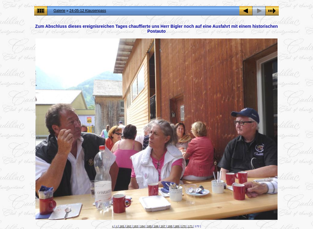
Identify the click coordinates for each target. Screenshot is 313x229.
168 (170, 226)
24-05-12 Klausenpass (87, 11)
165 (149, 226)
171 (190, 226)
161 (122, 226)
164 (142, 226)
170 (183, 226)
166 (156, 226)
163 (136, 226)
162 (129, 226)
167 (163, 226)
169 (177, 226)
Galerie (59, 11)
